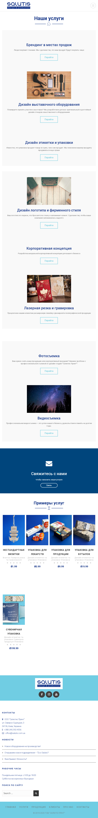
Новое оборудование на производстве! (23, 746)
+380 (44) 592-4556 (12, 730)
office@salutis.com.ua (15, 733)
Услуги (23, 807)
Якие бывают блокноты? (16, 759)
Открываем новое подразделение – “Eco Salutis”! (27, 753)
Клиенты (54, 807)
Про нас (68, 807)
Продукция (39, 807)
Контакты (83, 807)
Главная (11, 807)
